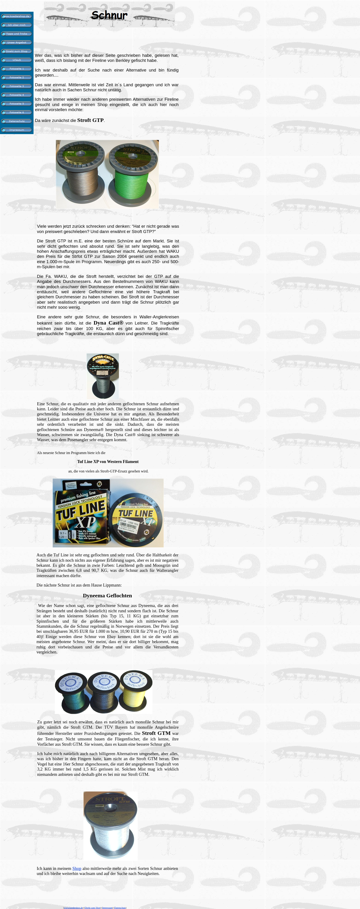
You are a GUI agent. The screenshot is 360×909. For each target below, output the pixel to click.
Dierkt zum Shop (92, 907)
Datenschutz (120, 907)
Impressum (107, 907)
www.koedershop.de (73, 907)
